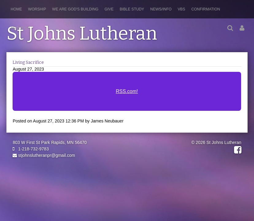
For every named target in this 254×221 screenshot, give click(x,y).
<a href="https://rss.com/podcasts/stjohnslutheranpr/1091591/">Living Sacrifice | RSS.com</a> (127, 95)
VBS (181, 9)
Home (16, 9)
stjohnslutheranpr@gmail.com (44, 155)
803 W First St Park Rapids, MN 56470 (50, 142)
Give (109, 9)
